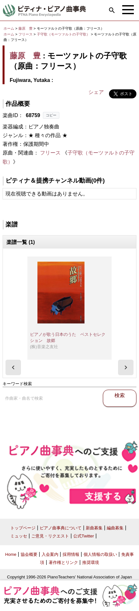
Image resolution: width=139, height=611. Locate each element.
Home (10, 554)
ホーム (9, 28)
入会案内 (50, 554)
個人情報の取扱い (100, 554)
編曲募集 (115, 528)
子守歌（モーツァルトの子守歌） (64, 34)
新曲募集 (94, 528)
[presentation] (13, 367)
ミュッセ (18, 536)
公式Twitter (83, 536)
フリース (25, 34)
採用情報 (71, 554)
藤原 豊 (25, 28)
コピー (51, 115)
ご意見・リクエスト (50, 536)
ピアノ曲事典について (61, 528)
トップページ (22, 528)
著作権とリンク (63, 562)
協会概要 (29, 554)
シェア (96, 92)
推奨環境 (90, 562)
